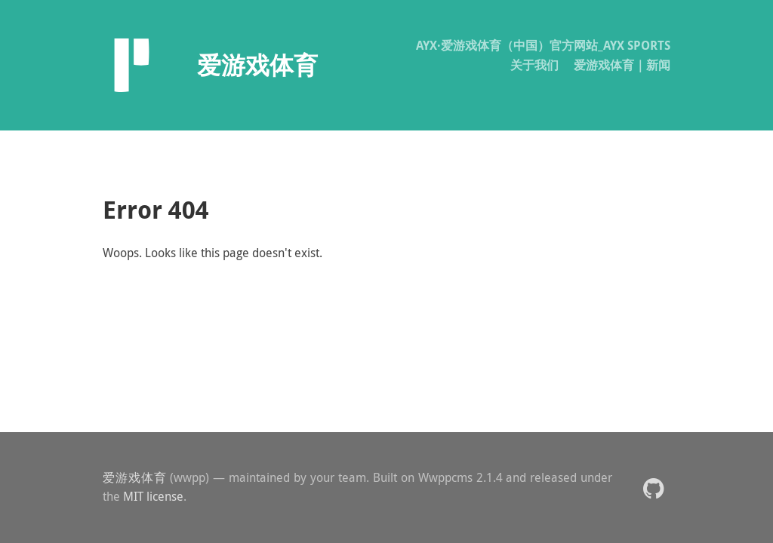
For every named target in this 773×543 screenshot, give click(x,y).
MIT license (153, 496)
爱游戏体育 (135, 477)
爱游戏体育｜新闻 (622, 65)
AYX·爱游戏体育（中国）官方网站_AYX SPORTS (543, 45)
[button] (653, 487)
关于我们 (534, 65)
